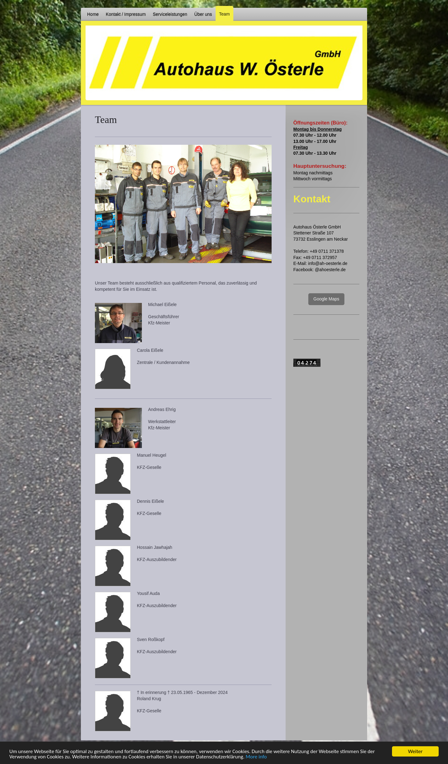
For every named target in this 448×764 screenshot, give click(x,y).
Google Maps (326, 298)
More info (256, 757)
